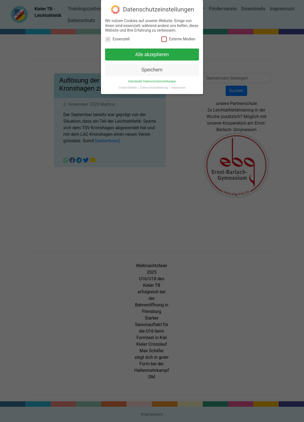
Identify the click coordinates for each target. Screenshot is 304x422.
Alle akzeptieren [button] (152, 54)
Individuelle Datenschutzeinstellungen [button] (152, 81)
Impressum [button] (178, 87)
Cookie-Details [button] (128, 87)
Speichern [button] (152, 69)
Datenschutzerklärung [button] (154, 87)
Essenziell (117, 38)
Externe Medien (178, 38)
